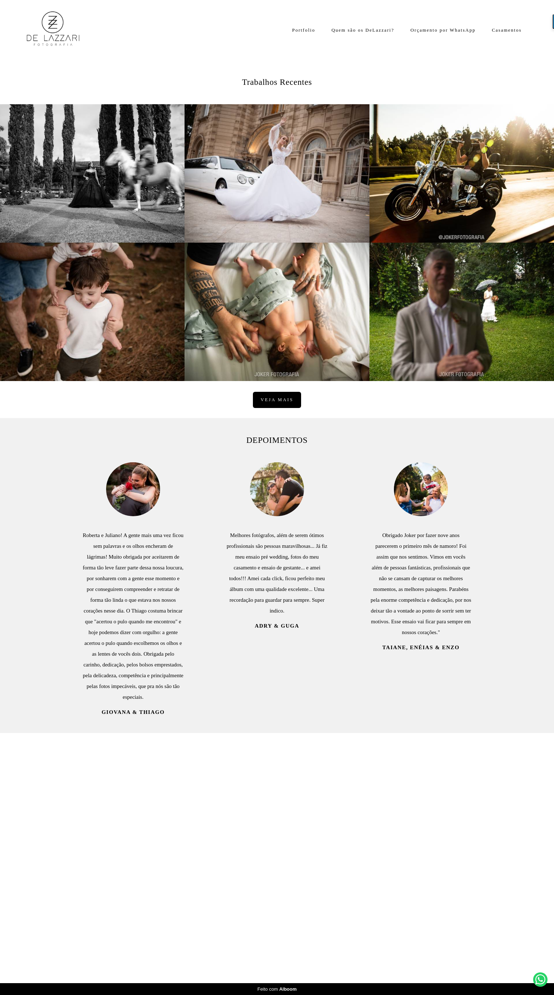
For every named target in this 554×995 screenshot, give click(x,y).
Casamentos (507, 30)
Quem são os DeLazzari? (362, 30)
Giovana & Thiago (132, 963)
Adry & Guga (277, 877)
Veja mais (276, 651)
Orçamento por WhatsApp (443, 30)
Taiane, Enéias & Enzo (421, 899)
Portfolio (303, 30)
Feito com (276, 989)
